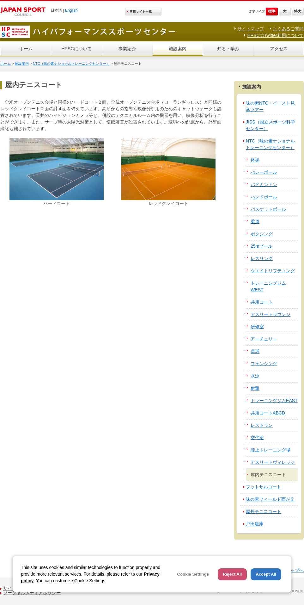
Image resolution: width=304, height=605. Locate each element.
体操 (255, 159)
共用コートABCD (268, 412)
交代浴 (257, 437)
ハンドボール (264, 196)
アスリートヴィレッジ (273, 462)
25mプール (261, 246)
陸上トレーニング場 (270, 449)
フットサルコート (263, 486)
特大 (297, 11)
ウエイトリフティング (273, 270)
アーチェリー (264, 339)
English (71, 10)
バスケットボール (268, 209)
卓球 (255, 351)
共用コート (262, 302)
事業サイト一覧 (141, 11)
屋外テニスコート (263, 511)
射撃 (255, 388)
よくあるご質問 (288, 28)
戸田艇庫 (255, 523)
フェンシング (264, 363)
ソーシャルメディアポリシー (32, 592)
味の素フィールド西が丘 (270, 499)
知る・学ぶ (228, 48)
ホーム (26, 48)
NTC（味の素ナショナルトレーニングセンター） (71, 63)
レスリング (262, 258)
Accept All (266, 574)
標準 (272, 11)
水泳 (255, 375)
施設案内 (177, 48)
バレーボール (264, 172)
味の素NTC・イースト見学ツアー (270, 106)
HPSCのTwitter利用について (275, 35)
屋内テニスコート (268, 474)
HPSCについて (76, 48)
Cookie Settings (193, 574)
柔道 (255, 221)
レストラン (262, 425)
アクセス (279, 48)
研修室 (257, 326)
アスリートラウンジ (270, 314)
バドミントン (264, 184)
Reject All (232, 574)
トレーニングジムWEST (268, 286)
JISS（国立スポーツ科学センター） (270, 125)
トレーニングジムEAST (274, 400)
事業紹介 (127, 48)
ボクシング (262, 233)
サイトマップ (250, 28)
